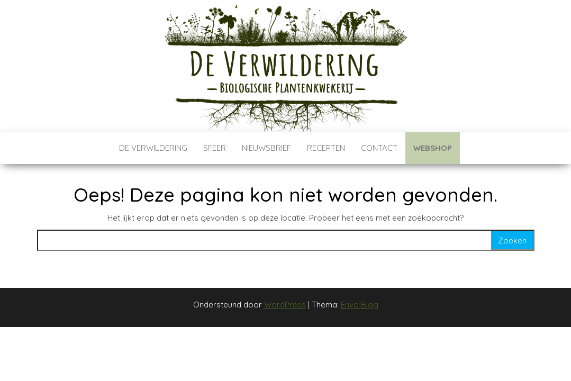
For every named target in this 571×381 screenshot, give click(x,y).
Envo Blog (359, 305)
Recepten (326, 148)
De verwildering (153, 148)
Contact (379, 148)
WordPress (285, 305)
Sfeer (214, 148)
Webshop (432, 148)
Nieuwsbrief (266, 148)
